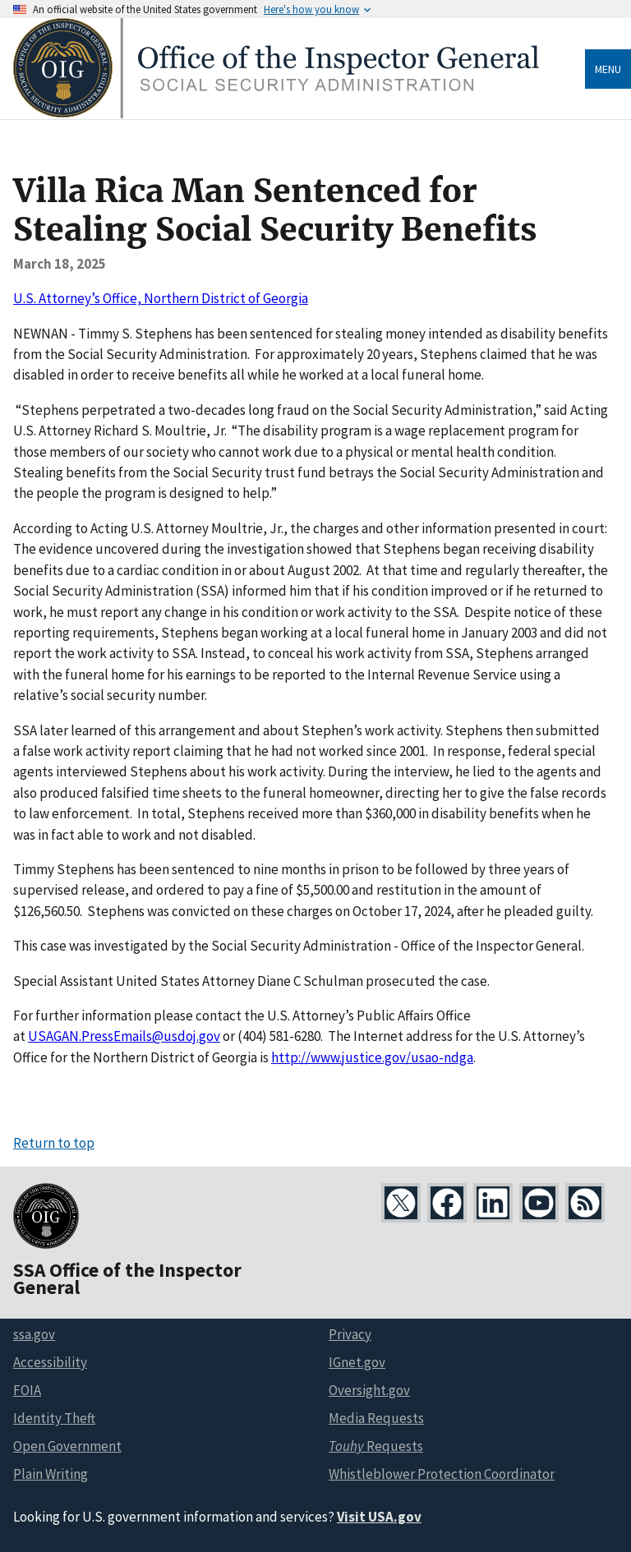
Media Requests (376, 1418)
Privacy (350, 1334)
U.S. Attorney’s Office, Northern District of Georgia (160, 298)
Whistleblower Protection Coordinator (442, 1474)
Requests (376, 1446)
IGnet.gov (357, 1362)
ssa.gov (34, 1334)
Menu (608, 69)
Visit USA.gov (379, 1517)
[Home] (276, 114)
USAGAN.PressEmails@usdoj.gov (124, 1036)
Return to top (53, 1143)
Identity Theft (54, 1418)
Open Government (67, 1446)
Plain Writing (50, 1474)
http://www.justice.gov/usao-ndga (372, 1057)
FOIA (27, 1390)
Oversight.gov (369, 1390)
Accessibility (50, 1362)
